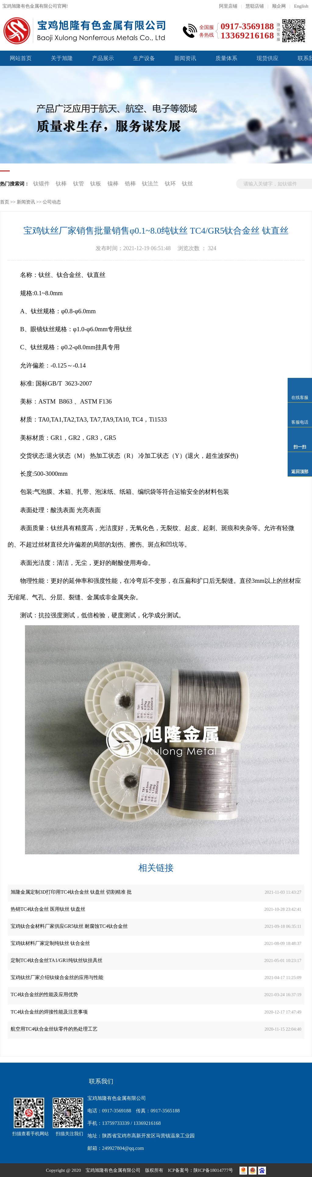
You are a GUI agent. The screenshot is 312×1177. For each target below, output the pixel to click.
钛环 (170, 184)
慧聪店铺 (255, 6)
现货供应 (267, 58)
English (301, 6)
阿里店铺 (228, 6)
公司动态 (52, 201)
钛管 (78, 184)
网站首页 (21, 58)
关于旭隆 (62, 58)
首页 (4, 201)
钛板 (95, 184)
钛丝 (187, 184)
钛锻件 (41, 184)
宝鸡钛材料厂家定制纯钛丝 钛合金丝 (50, 943)
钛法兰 (150, 184)
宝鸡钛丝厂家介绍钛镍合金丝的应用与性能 (57, 977)
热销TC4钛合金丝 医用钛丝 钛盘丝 (48, 909)
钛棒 (61, 184)
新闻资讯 (185, 58)
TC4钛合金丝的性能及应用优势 (44, 994)
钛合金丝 (69, 274)
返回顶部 (299, 471)
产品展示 (103, 58)
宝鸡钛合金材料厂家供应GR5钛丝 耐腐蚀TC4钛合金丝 (69, 926)
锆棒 (130, 184)
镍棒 (113, 184)
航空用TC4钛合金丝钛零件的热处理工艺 (54, 1029)
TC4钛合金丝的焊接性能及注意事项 (49, 1012)
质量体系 (226, 58)
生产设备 (144, 58)
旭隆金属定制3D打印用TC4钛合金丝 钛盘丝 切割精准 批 (71, 892)
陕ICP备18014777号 (213, 1170)
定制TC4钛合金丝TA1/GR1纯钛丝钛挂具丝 (56, 960)
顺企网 (279, 6)
